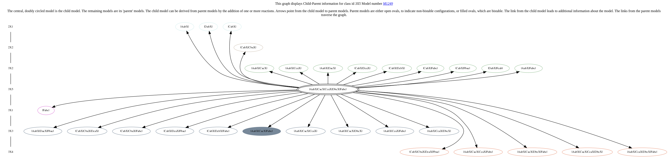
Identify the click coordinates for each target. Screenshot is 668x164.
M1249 (388, 3)
